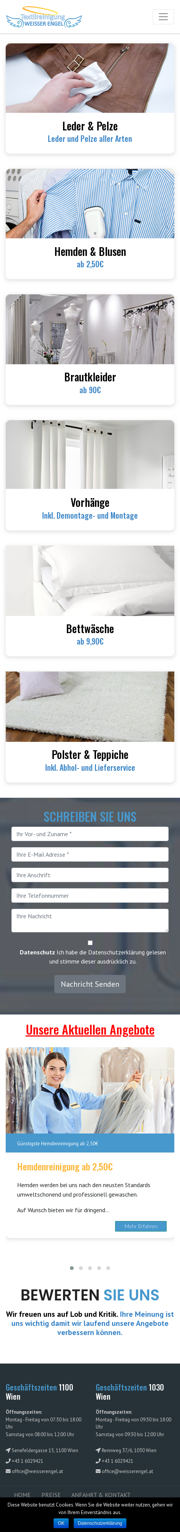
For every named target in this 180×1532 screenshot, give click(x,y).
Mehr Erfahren (141, 1226)
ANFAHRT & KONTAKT (101, 1495)
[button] (71, 1268)
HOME (22, 1495)
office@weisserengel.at (37, 1471)
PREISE (51, 1495)
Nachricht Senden (90, 984)
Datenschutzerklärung (100, 1523)
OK (61, 1523)
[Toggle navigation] (163, 16)
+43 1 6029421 (27, 1461)
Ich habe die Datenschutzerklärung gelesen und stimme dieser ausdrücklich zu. (93, 956)
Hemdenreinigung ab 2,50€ (65, 1166)
